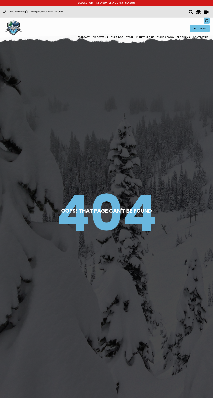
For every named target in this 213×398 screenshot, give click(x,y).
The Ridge (117, 37)
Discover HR (100, 37)
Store (129, 37)
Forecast (84, 37)
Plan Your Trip (145, 37)
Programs (183, 37)
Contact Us (200, 37)
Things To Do (165, 37)
